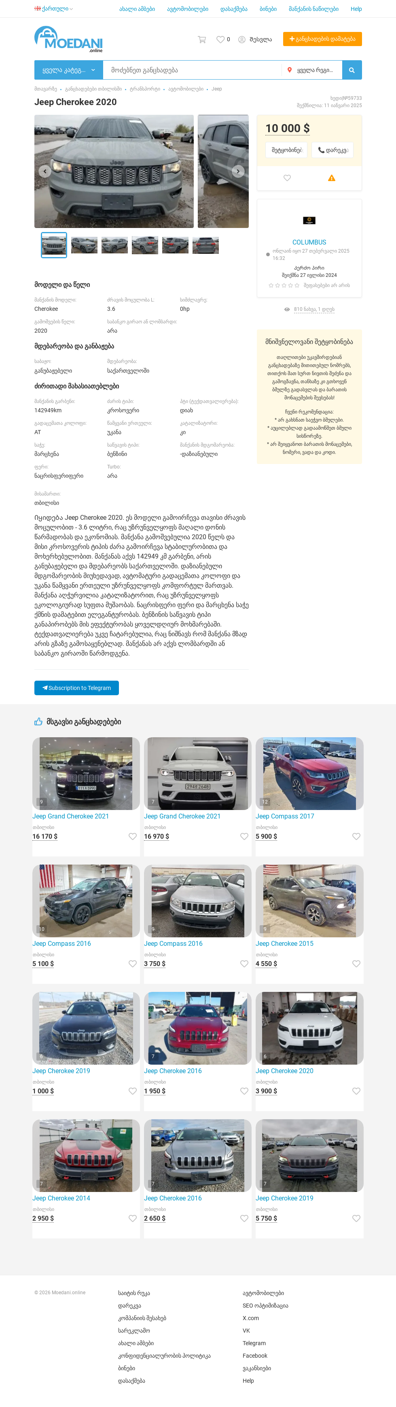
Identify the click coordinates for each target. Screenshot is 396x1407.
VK (246, 1330)
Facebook (255, 1355)
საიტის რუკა (134, 1293)
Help (356, 9)
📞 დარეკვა (333, 150)
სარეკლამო (134, 1330)
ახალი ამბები (137, 9)
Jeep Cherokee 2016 (173, 1071)
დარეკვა (129, 1305)
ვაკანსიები (257, 1368)
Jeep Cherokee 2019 (61, 1071)
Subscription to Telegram (76, 688)
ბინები (268, 9)
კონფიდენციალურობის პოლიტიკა (164, 1355)
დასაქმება (234, 9)
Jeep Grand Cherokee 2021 (70, 816)
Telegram (254, 1343)
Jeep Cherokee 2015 (284, 943)
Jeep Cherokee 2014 (61, 1198)
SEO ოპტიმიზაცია (265, 1305)
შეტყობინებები (289, 150)
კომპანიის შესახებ (142, 1318)
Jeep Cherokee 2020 (284, 1071)
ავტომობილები (187, 9)
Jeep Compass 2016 (61, 943)
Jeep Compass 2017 (285, 816)
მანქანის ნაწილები (314, 9)
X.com (251, 1318)
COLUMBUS (309, 242)
